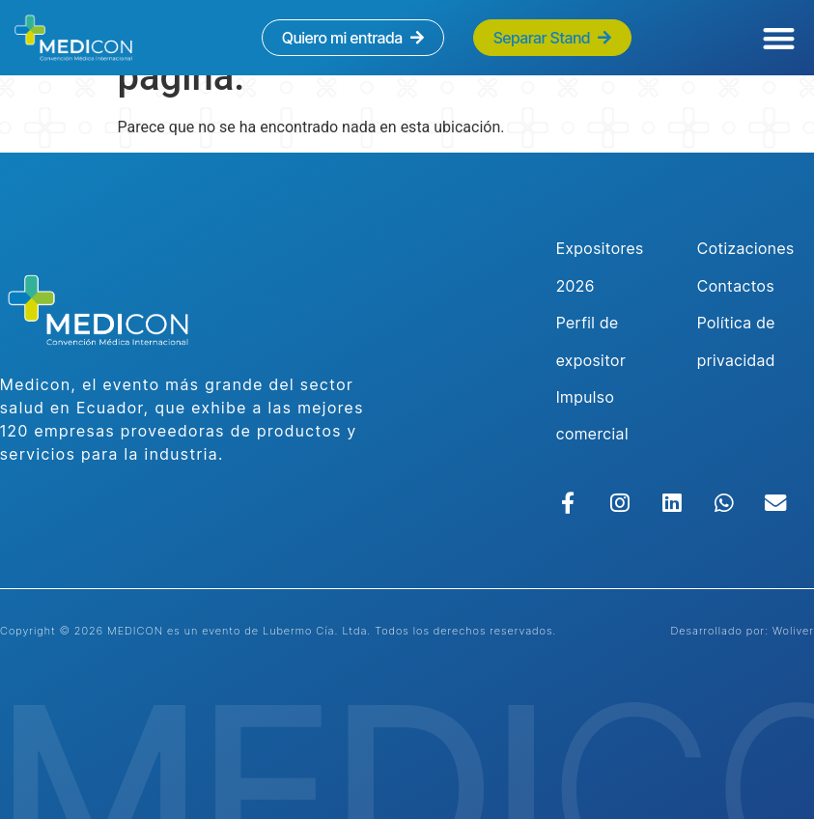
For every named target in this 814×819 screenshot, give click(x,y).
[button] (779, 38)
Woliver (793, 630)
